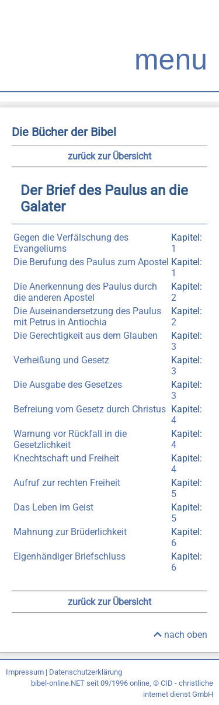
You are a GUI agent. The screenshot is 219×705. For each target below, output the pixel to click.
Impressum (25, 672)
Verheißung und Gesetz (61, 360)
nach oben (180, 634)
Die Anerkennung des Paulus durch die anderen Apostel (85, 292)
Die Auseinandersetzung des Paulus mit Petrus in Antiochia (87, 316)
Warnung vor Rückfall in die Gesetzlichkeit (70, 439)
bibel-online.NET (58, 683)
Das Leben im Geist (53, 507)
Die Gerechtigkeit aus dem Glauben (85, 335)
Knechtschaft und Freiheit (66, 458)
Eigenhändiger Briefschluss (69, 556)
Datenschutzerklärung (85, 672)
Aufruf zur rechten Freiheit (66, 482)
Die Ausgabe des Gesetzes (67, 384)
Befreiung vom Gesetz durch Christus (89, 409)
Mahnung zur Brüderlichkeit (70, 531)
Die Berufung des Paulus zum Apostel (91, 262)
